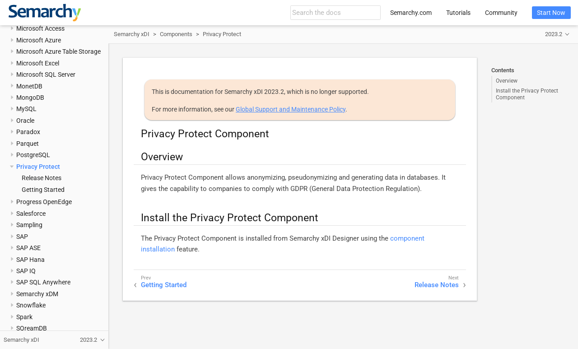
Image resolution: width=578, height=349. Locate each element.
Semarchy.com (411, 12)
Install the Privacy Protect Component (527, 94)
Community (501, 12)
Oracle (25, 120)
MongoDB (30, 97)
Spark (24, 317)
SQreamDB (31, 328)
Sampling (29, 224)
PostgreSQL (33, 154)
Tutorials (458, 12)
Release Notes (41, 177)
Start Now (551, 12)
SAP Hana (30, 259)
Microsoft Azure (38, 40)
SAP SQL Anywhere (43, 282)
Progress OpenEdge (44, 201)
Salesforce (31, 213)
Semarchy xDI (131, 34)
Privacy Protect (38, 166)
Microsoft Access (40, 28)
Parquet (27, 143)
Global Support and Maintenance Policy (290, 109)
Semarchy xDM (37, 294)
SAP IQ (26, 271)
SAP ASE (28, 247)
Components (176, 34)
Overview (506, 81)
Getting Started (43, 189)
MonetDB (29, 86)
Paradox (28, 131)
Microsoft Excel (37, 63)
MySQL (26, 108)
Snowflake (31, 305)
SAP (22, 236)
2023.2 (553, 34)
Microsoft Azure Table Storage (58, 51)
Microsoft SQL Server (45, 74)
